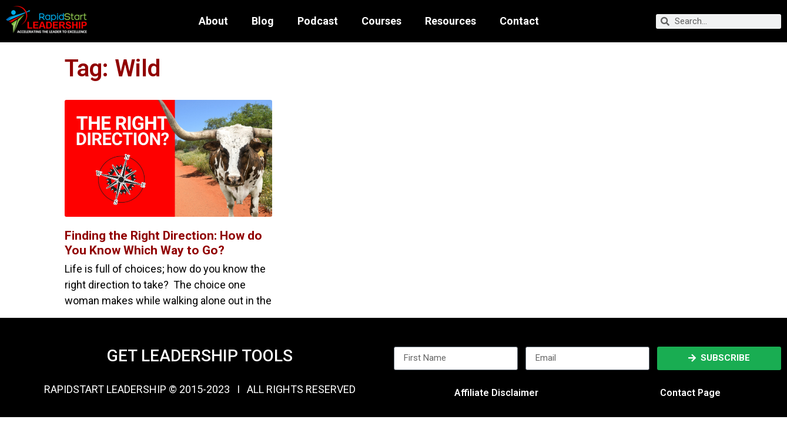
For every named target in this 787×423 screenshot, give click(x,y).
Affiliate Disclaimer (496, 392)
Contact (519, 21)
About (213, 21)
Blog (263, 21)
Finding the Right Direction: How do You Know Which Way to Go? (163, 243)
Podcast (317, 21)
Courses (381, 21)
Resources (450, 21)
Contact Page (690, 392)
